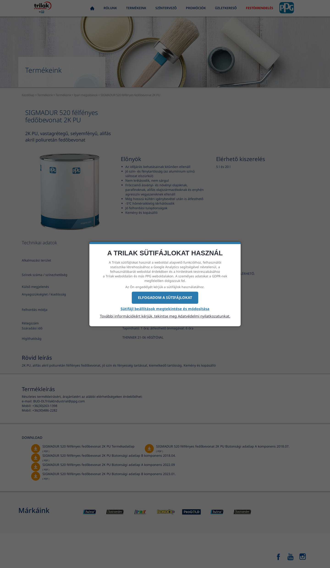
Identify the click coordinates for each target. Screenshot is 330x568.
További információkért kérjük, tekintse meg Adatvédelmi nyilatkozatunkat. (165, 316)
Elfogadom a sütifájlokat (165, 297)
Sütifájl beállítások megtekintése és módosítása (165, 308)
